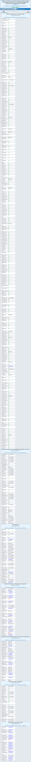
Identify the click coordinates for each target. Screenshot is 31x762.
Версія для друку (28, 12)
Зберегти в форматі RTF (4, 12)
